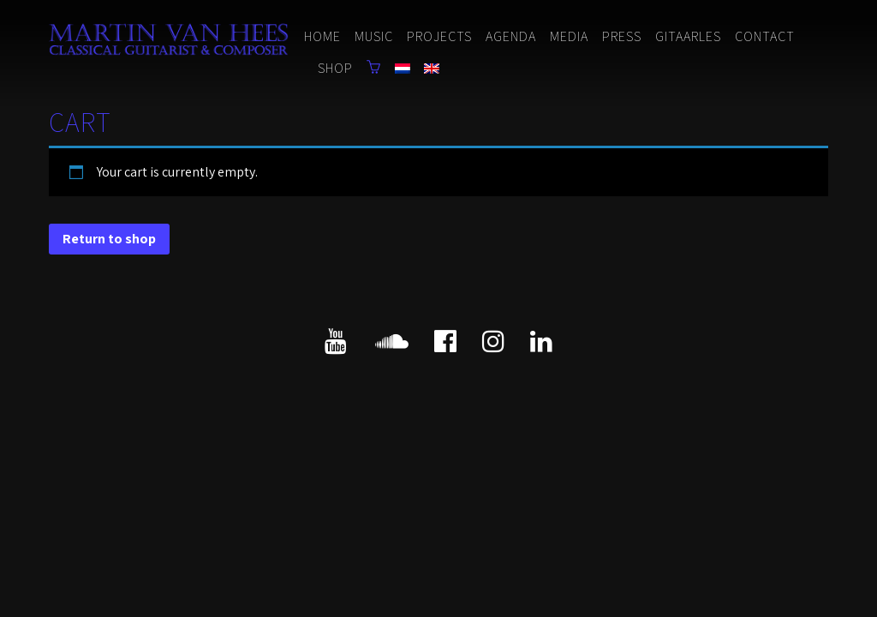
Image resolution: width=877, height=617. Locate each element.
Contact (765, 36)
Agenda (511, 36)
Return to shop (109, 239)
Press (621, 36)
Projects (439, 36)
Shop (335, 68)
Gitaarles (688, 36)
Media (569, 36)
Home (322, 36)
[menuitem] (402, 70)
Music (374, 36)
